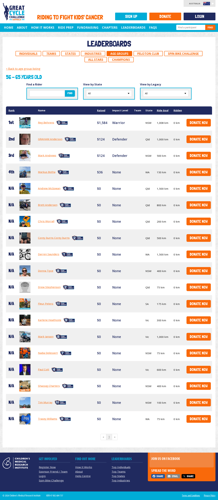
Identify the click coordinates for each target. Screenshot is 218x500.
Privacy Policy (209, 495)
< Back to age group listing (23, 69)
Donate (165, 16)
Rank (12, 110)
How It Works (83, 467)
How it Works (42, 27)
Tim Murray (45, 402)
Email (175, 476)
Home (8, 27)
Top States (118, 476)
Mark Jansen (45, 336)
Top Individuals (121, 467)
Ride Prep (65, 27)
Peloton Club (148, 53)
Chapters (110, 27)
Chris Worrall (46, 221)
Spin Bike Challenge (183, 53)
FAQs (153, 27)
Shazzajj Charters (49, 385)
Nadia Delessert (48, 353)
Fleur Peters (45, 303)
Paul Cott (43, 369)
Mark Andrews (47, 155)
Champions (121, 59)
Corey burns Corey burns (54, 237)
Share (159, 476)
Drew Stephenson (49, 287)
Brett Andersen (47, 205)
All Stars (95, 59)
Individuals (28, 53)
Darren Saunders (48, 254)
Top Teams (119, 471)
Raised (101, 110)
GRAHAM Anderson (50, 139)
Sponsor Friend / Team (53, 471)
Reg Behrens (46, 122)
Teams (51, 53)
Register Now (47, 467)
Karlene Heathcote (49, 320)
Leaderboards (133, 27)
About (22, 27)
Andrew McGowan (49, 188)
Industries (93, 53)
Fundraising (87, 27)
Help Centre (83, 476)
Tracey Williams (47, 418)
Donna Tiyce (45, 270)
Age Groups (119, 53)
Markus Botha (46, 172)
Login (199, 16)
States (70, 53)
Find (210, 27)
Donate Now (199, 122)
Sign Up (131, 16)
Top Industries (121, 480)
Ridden (178, 110)
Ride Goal (162, 110)
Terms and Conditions (191, 495)
